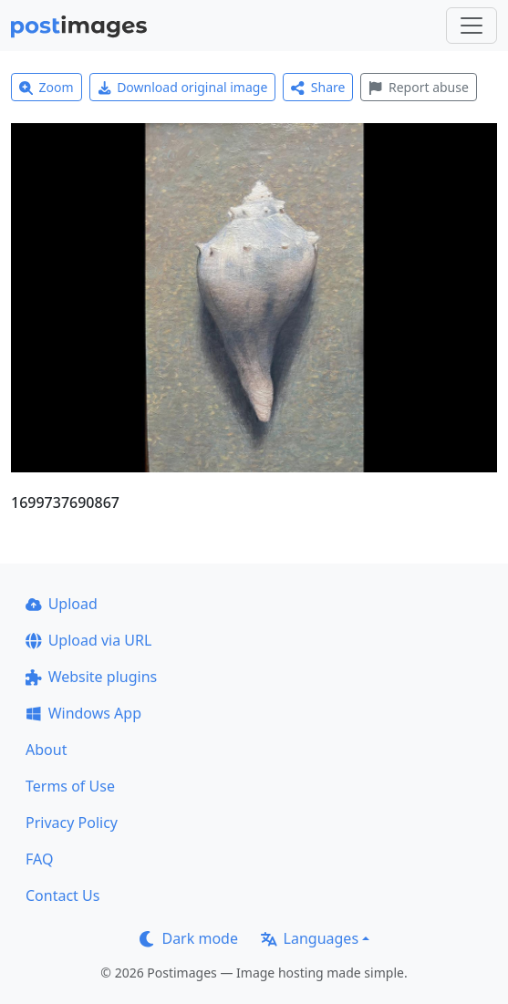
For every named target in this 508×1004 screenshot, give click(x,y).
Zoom (46, 87)
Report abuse (418, 87)
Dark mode (189, 938)
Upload (62, 604)
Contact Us (62, 895)
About (46, 750)
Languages (309, 938)
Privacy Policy (72, 823)
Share (318, 87)
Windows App (83, 713)
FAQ (39, 859)
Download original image (183, 87)
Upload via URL (88, 640)
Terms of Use (70, 786)
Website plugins (91, 677)
